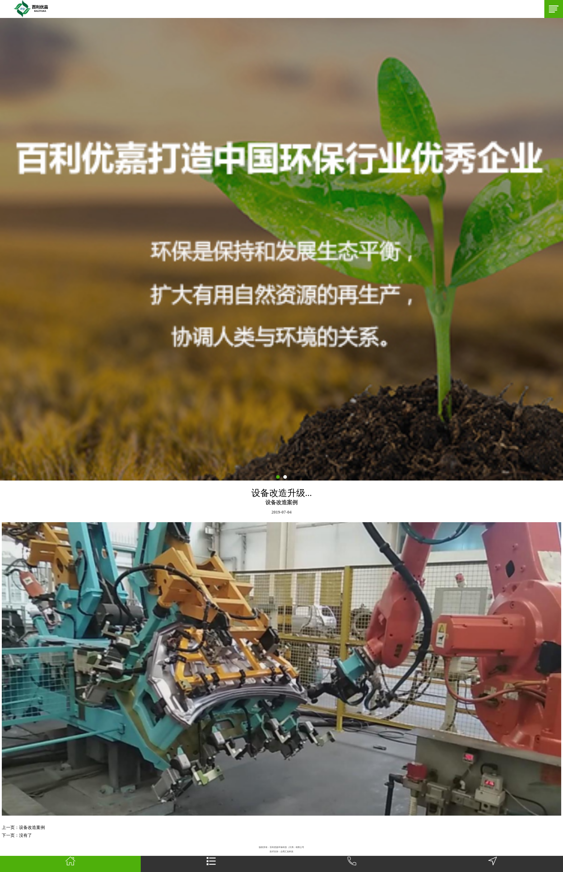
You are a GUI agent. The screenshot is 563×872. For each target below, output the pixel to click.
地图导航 (492, 864)
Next (3, 249)
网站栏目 (211, 864)
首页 (70, 864)
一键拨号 (352, 864)
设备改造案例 (32, 827)
